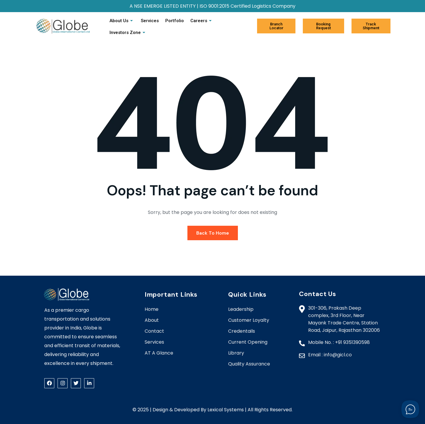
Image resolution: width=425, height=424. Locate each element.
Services (149, 20)
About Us (121, 20)
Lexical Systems (225, 409)
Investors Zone (128, 32)
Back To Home (212, 233)
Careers (200, 20)
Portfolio (174, 20)
